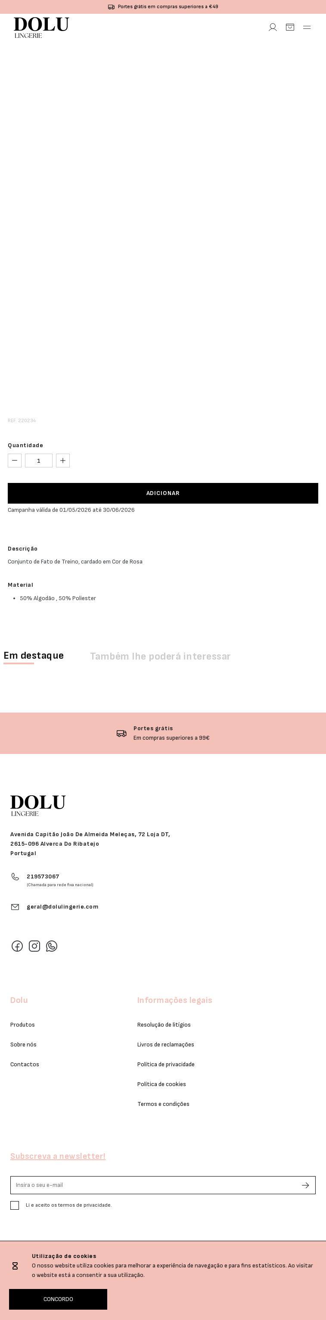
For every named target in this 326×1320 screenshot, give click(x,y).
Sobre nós (23, 1044)
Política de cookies (161, 1084)
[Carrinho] (290, 27)
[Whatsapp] (52, 946)
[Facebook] (17, 946)
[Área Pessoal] (272, 27)
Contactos (24, 1064)
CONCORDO (58, 1299)
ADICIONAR (163, 493)
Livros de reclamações (165, 1044)
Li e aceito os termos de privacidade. (69, 1205)
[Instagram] (34, 946)
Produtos (22, 1024)
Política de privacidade (166, 1064)
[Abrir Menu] (307, 27)
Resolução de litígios (164, 1024)
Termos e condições (163, 1104)
